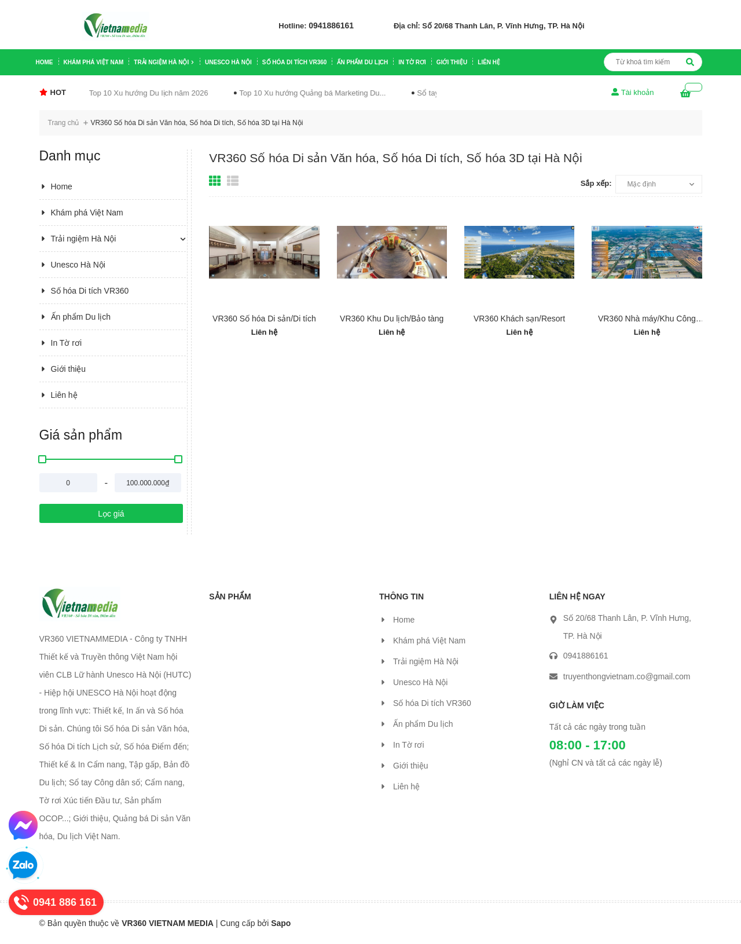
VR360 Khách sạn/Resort (519, 318)
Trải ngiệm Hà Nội (164, 62)
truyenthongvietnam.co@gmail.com (627, 676)
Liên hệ (489, 62)
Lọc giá (111, 513)
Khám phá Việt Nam (94, 62)
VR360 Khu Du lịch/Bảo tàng (391, 318)
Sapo (281, 923)
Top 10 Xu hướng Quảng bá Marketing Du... (284, 93)
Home (44, 62)
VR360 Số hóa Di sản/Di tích (264, 318)
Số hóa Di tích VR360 (294, 62)
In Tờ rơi (412, 62)
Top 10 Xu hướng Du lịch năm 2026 (120, 93)
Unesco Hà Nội (228, 62)
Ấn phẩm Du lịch (362, 62)
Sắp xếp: (596, 183)
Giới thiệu (451, 62)
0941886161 (331, 25)
